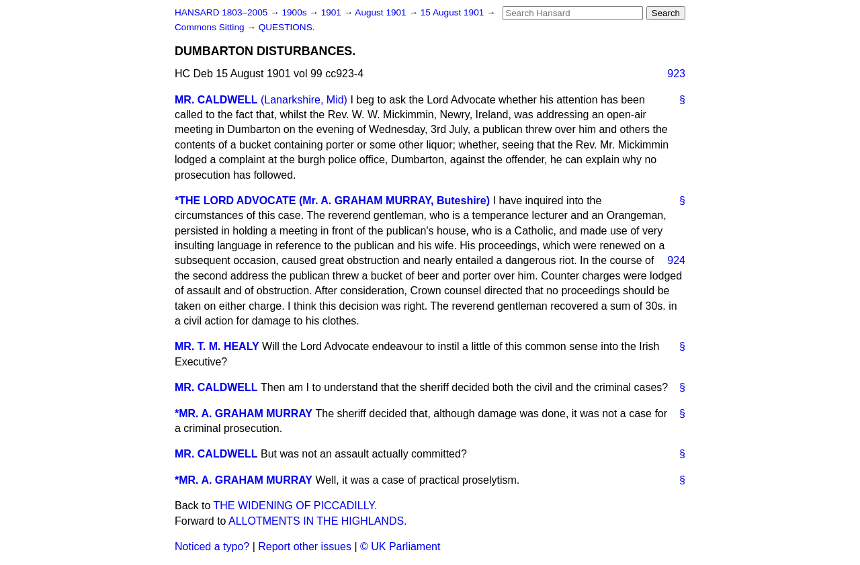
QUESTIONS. (287, 27)
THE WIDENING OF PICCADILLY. (296, 505)
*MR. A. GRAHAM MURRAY (243, 413)
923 (676, 73)
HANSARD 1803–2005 (221, 12)
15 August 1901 (453, 12)
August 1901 (381, 12)
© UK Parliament (400, 546)
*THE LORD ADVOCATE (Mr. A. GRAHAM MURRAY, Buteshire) (332, 200)
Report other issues (304, 546)
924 (676, 260)
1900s (295, 12)
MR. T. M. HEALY (217, 346)
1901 (332, 12)
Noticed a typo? (212, 546)
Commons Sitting (211, 27)
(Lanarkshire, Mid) (304, 99)
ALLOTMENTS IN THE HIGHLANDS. (317, 521)
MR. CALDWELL (216, 99)
